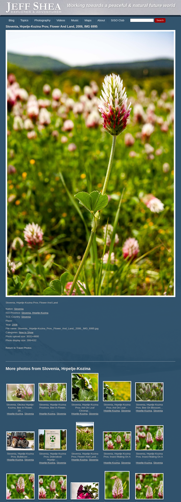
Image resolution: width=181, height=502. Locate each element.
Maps (87, 20)
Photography (43, 20)
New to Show (26, 332)
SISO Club (117, 20)
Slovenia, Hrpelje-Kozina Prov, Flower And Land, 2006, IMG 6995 (51, 26)
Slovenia (19, 308)
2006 (15, 324)
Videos (61, 20)
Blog (11, 20)
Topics (24, 20)
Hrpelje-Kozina (15, 413)
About (101, 20)
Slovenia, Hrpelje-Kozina (34, 312)
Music (74, 20)
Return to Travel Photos (18, 347)
